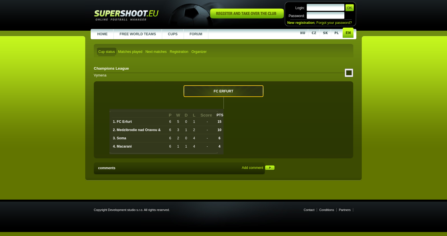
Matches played (130, 52)
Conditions (326, 210)
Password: (296, 16)
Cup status (106, 52)
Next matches (155, 52)
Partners (345, 210)
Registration (179, 52)
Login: (300, 8)
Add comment (258, 168)
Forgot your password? (334, 23)
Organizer (198, 52)
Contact (309, 210)
